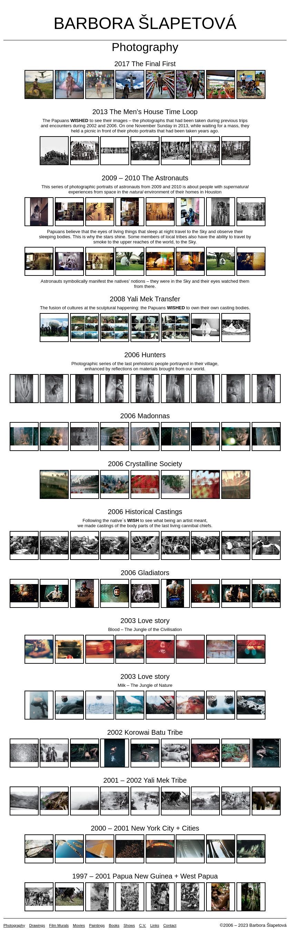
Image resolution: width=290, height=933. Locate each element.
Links (154, 925)
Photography (14, 925)
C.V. (142, 925)
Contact (169, 925)
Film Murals (59, 925)
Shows (129, 925)
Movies (79, 925)
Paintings (97, 925)
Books (114, 925)
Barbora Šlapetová (145, 23)
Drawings (37, 925)
